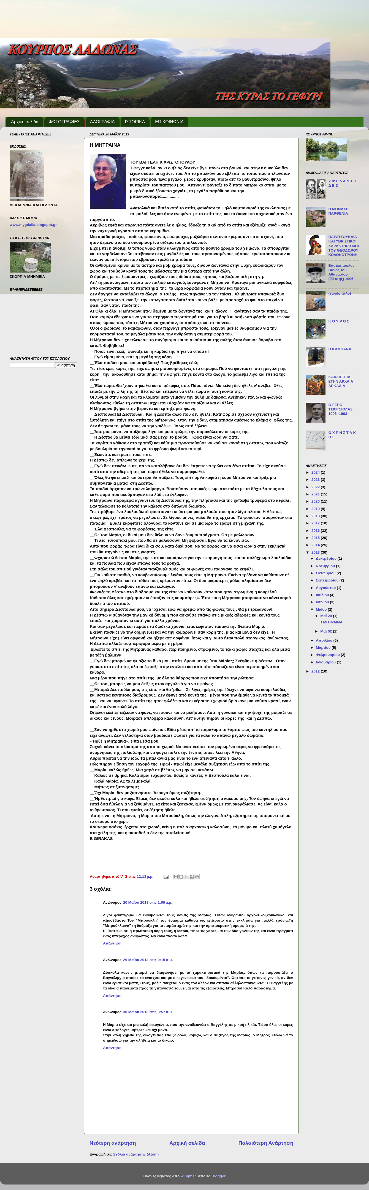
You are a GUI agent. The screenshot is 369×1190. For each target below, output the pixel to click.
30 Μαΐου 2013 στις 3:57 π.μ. (148, 1012)
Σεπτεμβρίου (328, 580)
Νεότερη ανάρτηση (112, 1143)
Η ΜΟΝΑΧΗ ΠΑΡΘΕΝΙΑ (338, 211)
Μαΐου (322, 609)
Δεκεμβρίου (327, 558)
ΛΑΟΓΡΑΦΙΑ (102, 121)
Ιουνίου (323, 602)
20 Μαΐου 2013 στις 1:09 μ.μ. (147, 902)
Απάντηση (112, 943)
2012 (316, 671)
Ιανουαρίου (326, 662)
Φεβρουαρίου (328, 655)
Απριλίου (324, 640)
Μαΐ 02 (326, 631)
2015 (316, 538)
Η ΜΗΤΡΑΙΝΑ (331, 622)
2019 (316, 509)
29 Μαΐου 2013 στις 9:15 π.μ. (148, 960)
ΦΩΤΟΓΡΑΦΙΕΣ (64, 121)
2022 (316, 487)
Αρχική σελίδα (25, 121)
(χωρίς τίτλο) (339, 293)
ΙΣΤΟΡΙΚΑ (135, 121)
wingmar (188, 1176)
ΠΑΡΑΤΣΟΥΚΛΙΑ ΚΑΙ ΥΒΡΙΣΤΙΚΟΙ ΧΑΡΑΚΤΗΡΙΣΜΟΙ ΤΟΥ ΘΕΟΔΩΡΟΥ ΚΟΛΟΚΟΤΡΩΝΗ (343, 246)
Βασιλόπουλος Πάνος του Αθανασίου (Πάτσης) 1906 (341, 272)
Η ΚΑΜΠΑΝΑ (339, 349)
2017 (316, 523)
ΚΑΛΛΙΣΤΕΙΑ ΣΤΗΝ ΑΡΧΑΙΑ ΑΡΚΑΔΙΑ (340, 381)
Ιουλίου (323, 595)
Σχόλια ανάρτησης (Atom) (136, 1154)
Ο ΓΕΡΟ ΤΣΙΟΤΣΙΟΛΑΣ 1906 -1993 (340, 409)
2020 (316, 501)
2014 (316, 545)
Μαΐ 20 (326, 616)
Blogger (218, 1176)
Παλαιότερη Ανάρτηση (265, 1143)
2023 (316, 479)
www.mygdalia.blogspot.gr (33, 225)
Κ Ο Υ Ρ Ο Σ (338, 321)
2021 (316, 494)
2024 (316, 472)
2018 (316, 516)
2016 (316, 531)
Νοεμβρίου (326, 566)
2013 (316, 552)
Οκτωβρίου (326, 573)
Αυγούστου (326, 588)
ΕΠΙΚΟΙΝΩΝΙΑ (169, 121)
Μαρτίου (324, 647)
